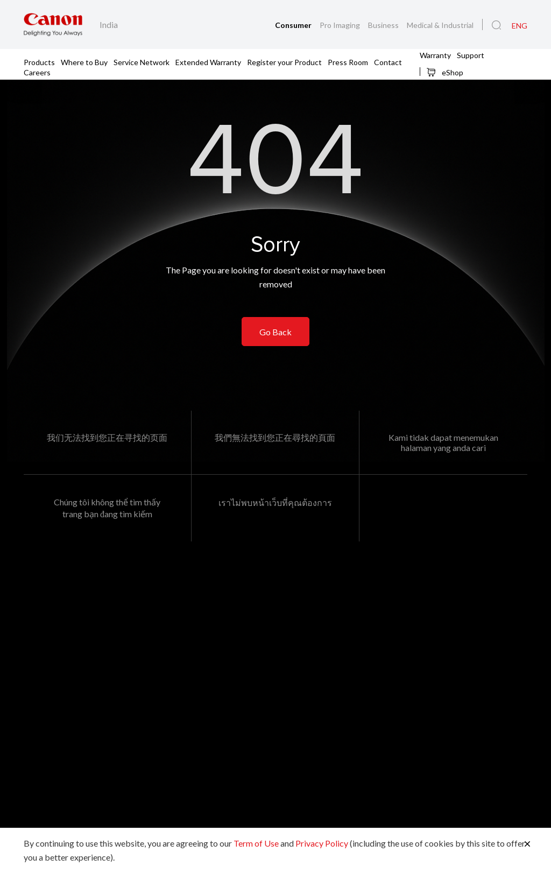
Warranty (435, 54)
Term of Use (256, 843)
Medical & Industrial (440, 25)
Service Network (141, 61)
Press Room (348, 61)
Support (470, 54)
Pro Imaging (341, 25)
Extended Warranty (208, 61)
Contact (388, 61)
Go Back (275, 332)
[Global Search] (496, 25)
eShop (444, 72)
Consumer (294, 25)
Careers (37, 71)
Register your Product (284, 61)
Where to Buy (84, 61)
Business (384, 25)
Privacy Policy (321, 843)
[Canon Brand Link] (53, 24)
